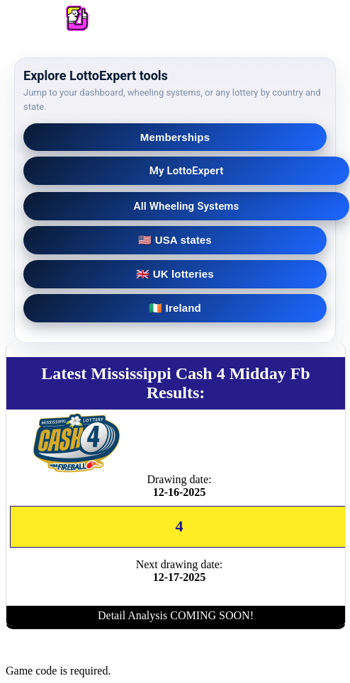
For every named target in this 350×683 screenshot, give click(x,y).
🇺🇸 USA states (175, 240)
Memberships (175, 137)
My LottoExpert (186, 170)
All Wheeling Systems (186, 206)
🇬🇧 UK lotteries (174, 274)
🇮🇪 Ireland (175, 308)
